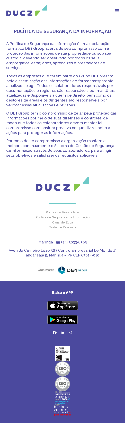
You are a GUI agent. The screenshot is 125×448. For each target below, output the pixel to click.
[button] (117, 10)
